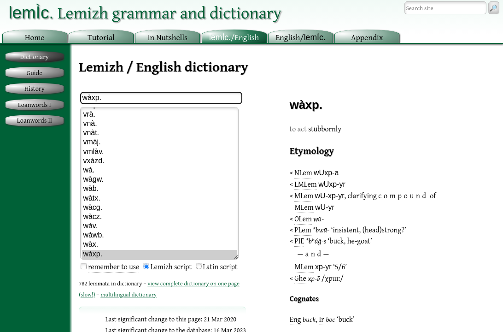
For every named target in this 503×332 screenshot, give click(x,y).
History (34, 88)
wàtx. (159, 198)
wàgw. (159, 179)
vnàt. (159, 133)
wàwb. (159, 235)
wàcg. (159, 208)
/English (234, 37)
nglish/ (300, 37)
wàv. (159, 226)
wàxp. (159, 254)
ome (35, 37)
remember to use (113, 266)
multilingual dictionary (128, 294)
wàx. (159, 244)
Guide (34, 72)
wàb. (159, 189)
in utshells (167, 37)
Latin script (220, 266)
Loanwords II (34, 120)
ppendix (367, 37)
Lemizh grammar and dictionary (144, 12)
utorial (101, 37)
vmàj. (159, 142)
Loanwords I (34, 104)
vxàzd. (159, 161)
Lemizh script (171, 266)
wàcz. (159, 217)
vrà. (159, 114)
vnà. (159, 124)
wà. (159, 170)
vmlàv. (159, 152)
